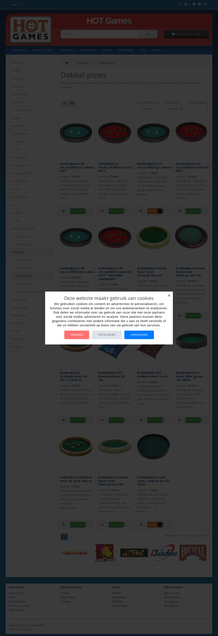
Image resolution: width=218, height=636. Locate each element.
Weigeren (77, 335)
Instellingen (106, 335)
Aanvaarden (139, 335)
